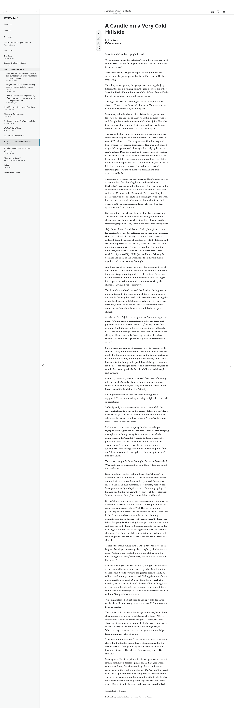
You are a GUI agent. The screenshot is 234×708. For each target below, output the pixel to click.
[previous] (43, 356)
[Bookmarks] (218, 12)
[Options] (229, 12)
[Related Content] (223, 12)
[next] (230, 356)
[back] (3, 12)
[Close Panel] (37, 12)
